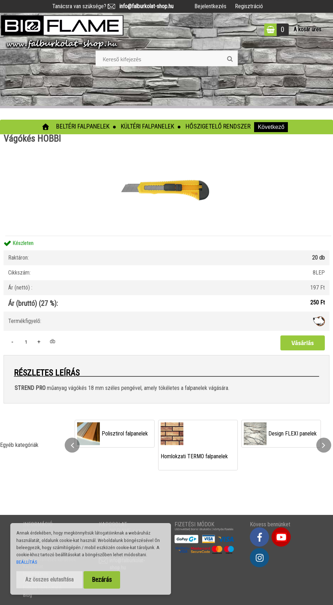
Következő (271, 127)
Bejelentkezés (210, 6)
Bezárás (102, 579)
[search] (230, 59)
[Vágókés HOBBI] (167, 145)
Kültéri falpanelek (147, 126)
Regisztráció (249, 6)
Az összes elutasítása (49, 579)
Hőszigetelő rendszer (218, 126)
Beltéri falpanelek (82, 126)
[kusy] (26, 341)
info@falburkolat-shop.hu (144, 6)
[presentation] (72, 445)
